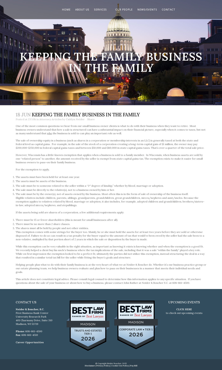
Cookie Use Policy (120, 365)
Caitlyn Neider (75, 119)
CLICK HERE (184, 309)
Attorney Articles (50, 119)
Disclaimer (90, 365)
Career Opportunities (30, 342)
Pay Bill (133, 365)
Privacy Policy (103, 365)
